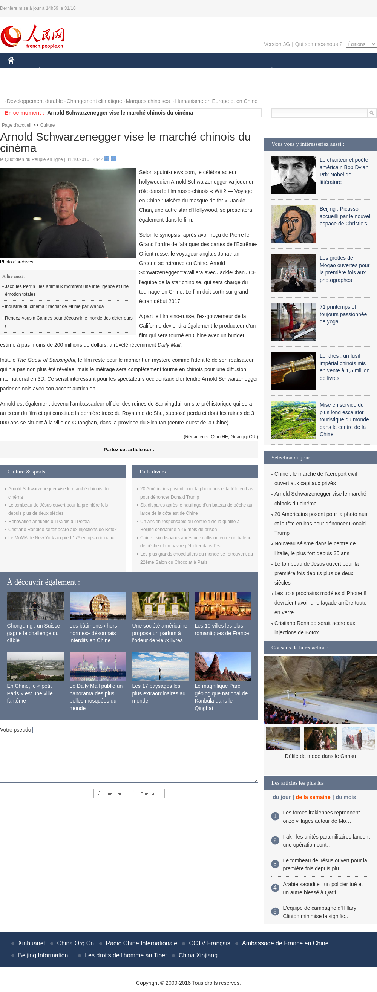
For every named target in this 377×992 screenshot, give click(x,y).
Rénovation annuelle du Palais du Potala (49, 521)
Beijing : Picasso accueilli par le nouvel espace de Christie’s (345, 216)
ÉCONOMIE (53, 71)
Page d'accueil (16, 125)
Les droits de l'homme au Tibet (126, 955)
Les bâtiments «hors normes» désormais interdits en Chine (93, 633)
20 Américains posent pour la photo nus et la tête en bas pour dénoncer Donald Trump (320, 523)
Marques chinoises (148, 101)
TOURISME (330, 71)
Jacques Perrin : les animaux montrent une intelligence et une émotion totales (67, 290)
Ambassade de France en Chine (285, 943)
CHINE (20, 71)
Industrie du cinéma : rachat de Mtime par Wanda (54, 306)
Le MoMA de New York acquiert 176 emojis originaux (61, 537)
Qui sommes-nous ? (318, 44)
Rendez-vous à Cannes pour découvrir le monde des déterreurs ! (69, 322)
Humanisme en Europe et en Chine (216, 101)
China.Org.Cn (75, 943)
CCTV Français (209, 943)
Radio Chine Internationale (141, 943)
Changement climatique (94, 101)
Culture (47, 125)
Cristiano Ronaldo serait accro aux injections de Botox (62, 529)
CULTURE (186, 71)
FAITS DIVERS (227, 71)
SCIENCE (152, 71)
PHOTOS (23, 86)
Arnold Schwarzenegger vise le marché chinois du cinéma (120, 113)
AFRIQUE (119, 71)
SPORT (298, 71)
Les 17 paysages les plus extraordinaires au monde (159, 693)
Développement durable (35, 101)
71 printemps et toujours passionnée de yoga (343, 314)
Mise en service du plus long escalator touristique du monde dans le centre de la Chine (344, 419)
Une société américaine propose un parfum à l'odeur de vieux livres (159, 633)
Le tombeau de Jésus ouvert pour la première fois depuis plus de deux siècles (316, 573)
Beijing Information (43, 955)
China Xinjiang (198, 955)
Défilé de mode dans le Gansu (320, 756)
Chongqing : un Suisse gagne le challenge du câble (33, 633)
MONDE (88, 71)
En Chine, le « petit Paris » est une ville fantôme (30, 693)
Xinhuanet (31, 943)
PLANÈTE (267, 71)
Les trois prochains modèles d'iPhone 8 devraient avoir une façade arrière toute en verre (320, 602)
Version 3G (277, 44)
